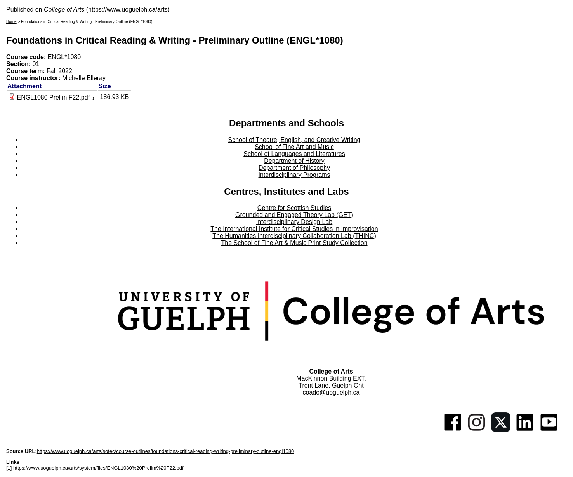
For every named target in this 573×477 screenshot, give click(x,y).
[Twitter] (500, 429)
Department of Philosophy (294, 167)
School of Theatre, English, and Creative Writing (294, 139)
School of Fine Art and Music (294, 146)
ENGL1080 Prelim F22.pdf (53, 97)
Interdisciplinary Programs (294, 174)
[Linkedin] (525, 429)
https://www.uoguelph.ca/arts (128, 9)
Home (11, 21)
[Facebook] (452, 429)
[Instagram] (476, 429)
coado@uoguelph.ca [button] (330, 392)
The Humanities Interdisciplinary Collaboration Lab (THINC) (294, 235)
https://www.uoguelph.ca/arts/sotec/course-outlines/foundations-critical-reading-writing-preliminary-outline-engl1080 (165, 451)
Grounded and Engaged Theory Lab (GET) (294, 214)
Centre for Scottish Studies (294, 207)
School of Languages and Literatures (294, 153)
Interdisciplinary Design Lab (294, 221)
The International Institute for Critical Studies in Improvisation (294, 228)
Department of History (294, 160)
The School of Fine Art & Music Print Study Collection (294, 242)
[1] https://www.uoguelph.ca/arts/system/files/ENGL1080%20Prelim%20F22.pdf (95, 468)
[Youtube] (549, 429)
